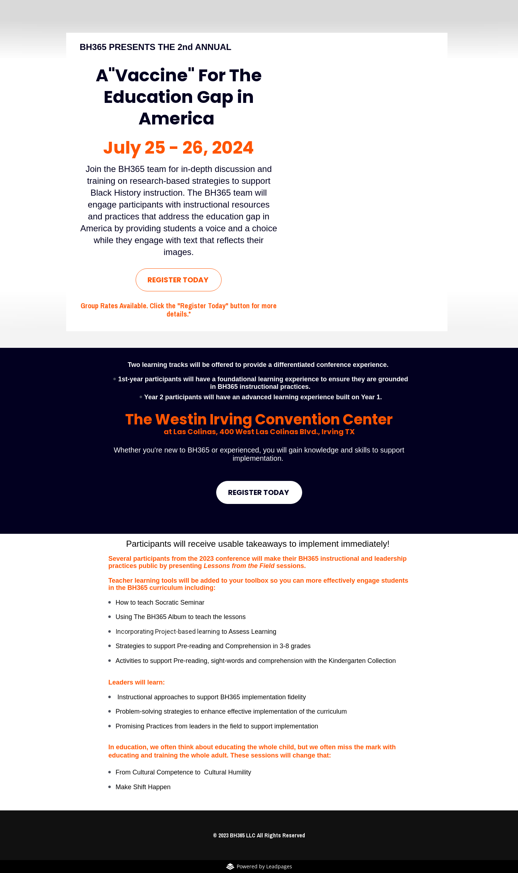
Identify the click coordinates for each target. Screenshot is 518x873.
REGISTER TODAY (178, 280)
